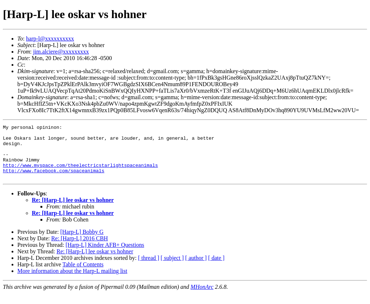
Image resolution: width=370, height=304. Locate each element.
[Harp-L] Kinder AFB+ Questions (104, 256)
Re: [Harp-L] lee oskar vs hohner (73, 211)
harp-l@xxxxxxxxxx (50, 38)
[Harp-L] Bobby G (82, 243)
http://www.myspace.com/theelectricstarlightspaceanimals (80, 173)
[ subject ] (172, 269)
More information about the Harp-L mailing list (72, 282)
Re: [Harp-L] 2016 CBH (79, 249)
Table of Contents (83, 275)
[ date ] (216, 269)
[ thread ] (148, 269)
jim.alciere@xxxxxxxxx (61, 51)
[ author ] (196, 269)
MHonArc (201, 298)
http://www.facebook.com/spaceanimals (53, 180)
